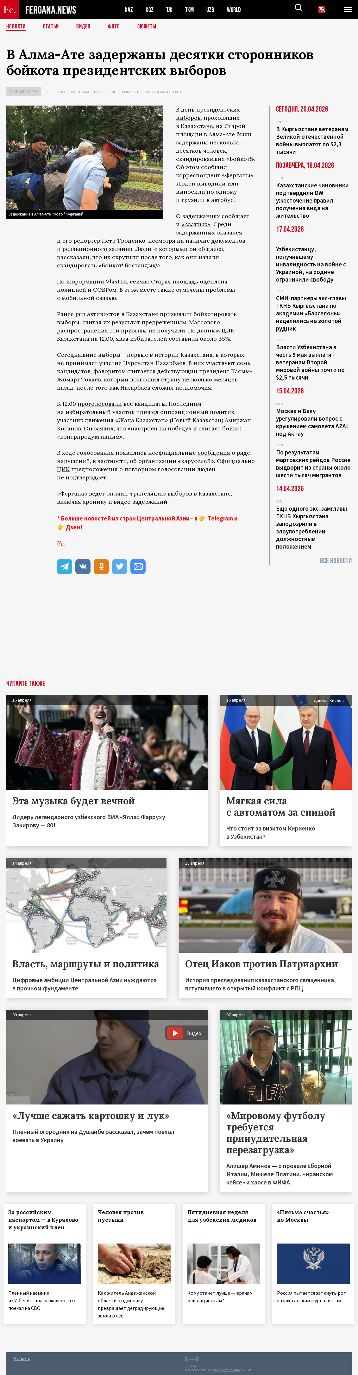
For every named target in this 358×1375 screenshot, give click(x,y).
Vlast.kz (116, 281)
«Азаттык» (195, 224)
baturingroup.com (226, 1368)
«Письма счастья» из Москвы (305, 1216)
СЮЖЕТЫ (150, 27)
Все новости (336, 560)
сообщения (214, 452)
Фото (116, 27)
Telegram (220, 518)
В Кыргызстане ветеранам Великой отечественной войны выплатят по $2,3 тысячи (312, 140)
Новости (16, 27)
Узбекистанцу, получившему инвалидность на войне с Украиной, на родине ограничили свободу (311, 264)
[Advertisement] (179, 632)
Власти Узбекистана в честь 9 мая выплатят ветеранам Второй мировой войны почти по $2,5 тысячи (310, 362)
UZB (212, 10)
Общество (55, 91)
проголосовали (100, 403)
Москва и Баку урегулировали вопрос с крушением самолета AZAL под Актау (312, 422)
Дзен (73, 527)
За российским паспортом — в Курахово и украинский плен (39, 1223)
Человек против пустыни (124, 1216)
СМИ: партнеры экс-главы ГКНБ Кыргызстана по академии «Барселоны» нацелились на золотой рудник (311, 313)
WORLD (236, 10)
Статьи (52, 27)
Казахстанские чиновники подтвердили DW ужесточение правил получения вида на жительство (312, 200)
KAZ (129, 10)
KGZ (150, 10)
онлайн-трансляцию (136, 493)
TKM (190, 10)
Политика (79, 91)
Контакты (22, 1356)
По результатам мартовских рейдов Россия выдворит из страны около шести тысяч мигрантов (313, 463)
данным (208, 330)
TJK (169, 10)
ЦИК (63, 469)
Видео (85, 27)
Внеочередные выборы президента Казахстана (138, 91)
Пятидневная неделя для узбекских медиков (220, 1220)
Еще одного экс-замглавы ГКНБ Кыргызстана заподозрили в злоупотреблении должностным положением (311, 527)
